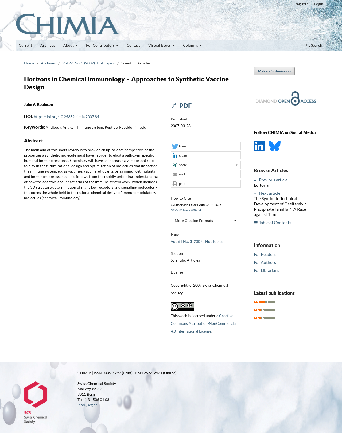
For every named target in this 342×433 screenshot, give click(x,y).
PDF (185, 106)
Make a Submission (274, 71)
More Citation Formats (194, 220)
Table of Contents (275, 222)
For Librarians (266, 270)
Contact (133, 45)
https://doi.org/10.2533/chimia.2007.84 (66, 116)
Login (318, 4)
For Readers (265, 254)
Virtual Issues (160, 45)
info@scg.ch (87, 405)
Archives (47, 45)
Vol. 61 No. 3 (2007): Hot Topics (88, 63)
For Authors (265, 262)
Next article (269, 193)
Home (29, 63)
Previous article (273, 179)
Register (301, 4)
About (69, 45)
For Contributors (100, 45)
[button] (205, 146)
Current (25, 45)
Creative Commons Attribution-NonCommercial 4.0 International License (204, 323)
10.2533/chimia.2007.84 (186, 210)
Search (314, 45)
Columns (191, 45)
